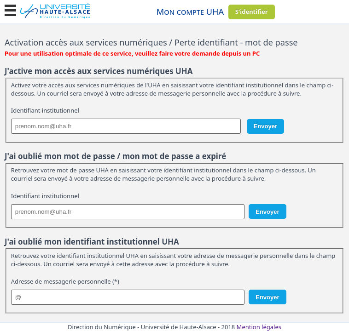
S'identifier (251, 11)
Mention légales (259, 327)
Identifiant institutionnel (45, 110)
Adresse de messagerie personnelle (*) (65, 281)
